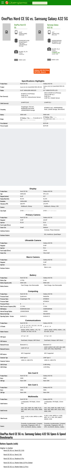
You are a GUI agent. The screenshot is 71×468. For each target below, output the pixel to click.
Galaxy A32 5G (47, 86)
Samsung (50, 24)
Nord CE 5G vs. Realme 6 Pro (14, 458)
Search (30, 3)
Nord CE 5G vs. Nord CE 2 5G (14, 450)
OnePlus (17, 24)
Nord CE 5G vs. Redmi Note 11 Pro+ (16, 467)
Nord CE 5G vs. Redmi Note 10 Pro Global (18, 463)
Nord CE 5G (23, 87)
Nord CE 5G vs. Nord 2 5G (13, 454)
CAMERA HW (56, 52)
